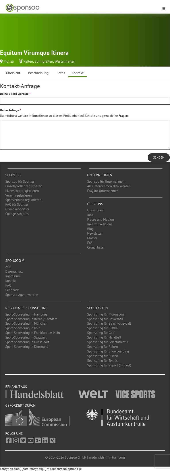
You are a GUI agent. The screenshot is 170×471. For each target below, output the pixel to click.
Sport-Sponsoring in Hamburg (26, 314)
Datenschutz (14, 271)
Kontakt (77, 73)
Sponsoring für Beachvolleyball (109, 323)
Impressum (13, 276)
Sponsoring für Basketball (105, 319)
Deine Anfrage (9, 110)
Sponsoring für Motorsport (105, 314)
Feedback (12, 290)
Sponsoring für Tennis (102, 360)
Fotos (61, 73)
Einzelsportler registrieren (23, 186)
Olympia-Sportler (17, 209)
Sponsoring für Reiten (102, 347)
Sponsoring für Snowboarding (108, 351)
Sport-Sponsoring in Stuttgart (25, 337)
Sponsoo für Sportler (19, 181)
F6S (90, 243)
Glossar (92, 238)
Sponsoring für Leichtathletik (107, 342)
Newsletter (95, 233)
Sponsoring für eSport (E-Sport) (109, 365)
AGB (8, 267)
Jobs (90, 215)
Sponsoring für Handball (104, 337)
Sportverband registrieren (23, 200)
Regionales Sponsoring (26, 308)
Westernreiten (65, 61)
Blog (90, 229)
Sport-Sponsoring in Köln (22, 328)
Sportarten (97, 308)
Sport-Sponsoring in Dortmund (26, 347)
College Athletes (17, 214)
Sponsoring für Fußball (103, 328)
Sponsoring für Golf (100, 333)
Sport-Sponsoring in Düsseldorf (27, 342)
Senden (158, 157)
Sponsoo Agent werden (21, 295)
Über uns (95, 204)
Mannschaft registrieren (22, 191)
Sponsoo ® (14, 260)
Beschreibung (38, 73)
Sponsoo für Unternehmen (105, 181)
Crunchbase (95, 247)
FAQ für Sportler (16, 204)
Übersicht (13, 73)
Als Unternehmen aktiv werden (109, 186)
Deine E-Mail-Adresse (14, 94)
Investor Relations (99, 224)
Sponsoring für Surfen (102, 356)
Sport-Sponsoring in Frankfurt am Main (32, 333)
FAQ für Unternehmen (102, 191)
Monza (9, 61)
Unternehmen (99, 175)
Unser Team (95, 210)
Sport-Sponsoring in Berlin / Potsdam (31, 319)
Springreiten (44, 61)
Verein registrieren (18, 195)
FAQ (8, 285)
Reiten (28, 61)
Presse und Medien (100, 219)
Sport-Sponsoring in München (26, 323)
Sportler (13, 175)
